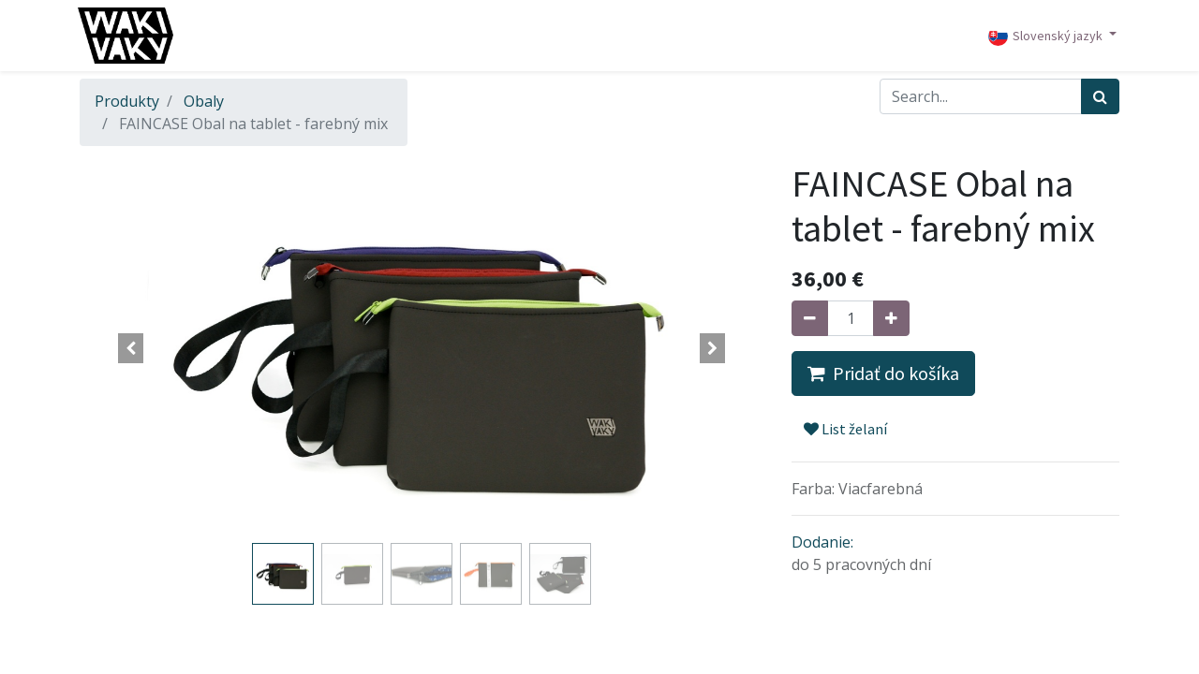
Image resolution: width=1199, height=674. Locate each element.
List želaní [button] (845, 428)
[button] (131, 348)
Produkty (127, 101)
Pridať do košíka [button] (883, 373)
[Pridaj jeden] (891, 318)
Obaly (204, 101)
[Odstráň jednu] (810, 318)
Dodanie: (822, 542)
